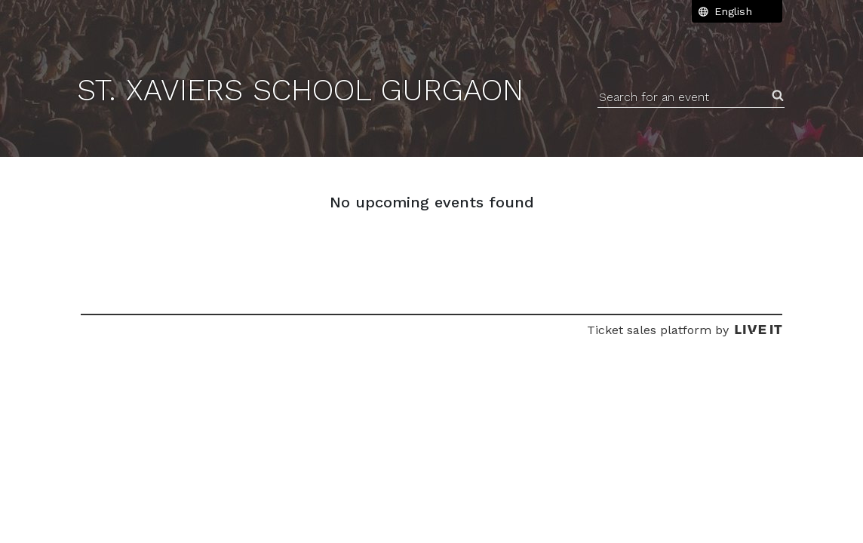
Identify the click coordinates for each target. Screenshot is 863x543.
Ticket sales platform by (684, 330)
